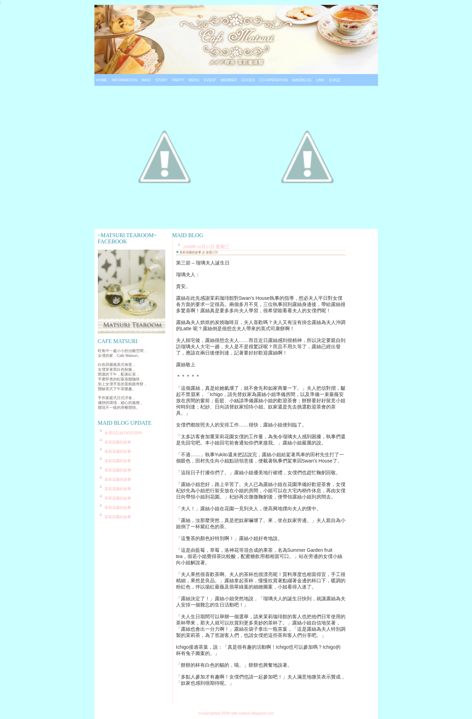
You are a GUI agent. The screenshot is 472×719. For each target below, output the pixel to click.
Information (124, 80)
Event (210, 80)
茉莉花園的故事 (117, 442)
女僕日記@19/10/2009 (123, 433)
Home (101, 80)
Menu (193, 80)
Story (161, 80)
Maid (146, 80)
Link (320, 80)
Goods (248, 80)
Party (178, 80)
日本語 (334, 80)
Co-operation (273, 80)
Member (229, 80)
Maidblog (302, 80)
